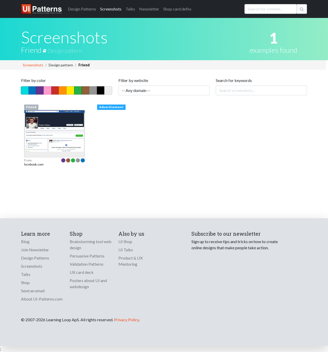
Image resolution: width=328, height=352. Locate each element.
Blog (25, 241)
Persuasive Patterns (87, 255)
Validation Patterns (87, 264)
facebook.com (34, 164)
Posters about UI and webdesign (88, 283)
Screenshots (110, 8)
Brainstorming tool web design (90, 244)
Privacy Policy (126, 319)
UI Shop (125, 241)
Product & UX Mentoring (130, 260)
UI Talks (125, 249)
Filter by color (33, 80)
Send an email (33, 290)
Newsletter (149, 8)
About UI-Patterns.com (42, 298)
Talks (130, 8)
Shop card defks (177, 8)
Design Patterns (35, 257)
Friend (34, 50)
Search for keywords (234, 80)
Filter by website (133, 80)
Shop (25, 282)
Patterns (82, 8)
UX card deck (82, 272)
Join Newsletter (35, 249)
